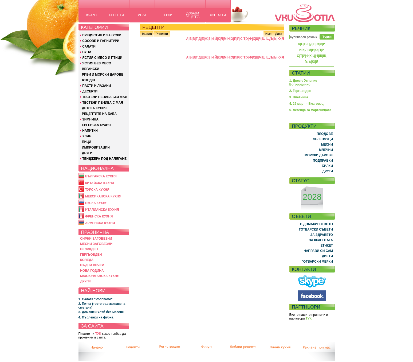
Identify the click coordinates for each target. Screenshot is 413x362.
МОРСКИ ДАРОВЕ (319, 155)
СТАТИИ (301, 73)
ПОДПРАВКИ (323, 160)
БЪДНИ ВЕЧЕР (92, 265)
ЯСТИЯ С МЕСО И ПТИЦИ (102, 58)
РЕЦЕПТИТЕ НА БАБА (99, 114)
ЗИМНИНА (90, 119)
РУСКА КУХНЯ (96, 203)
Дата (278, 34)
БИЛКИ (327, 166)
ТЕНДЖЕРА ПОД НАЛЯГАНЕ (104, 159)
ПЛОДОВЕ (325, 134)
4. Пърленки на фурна (95, 317)
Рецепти (162, 34)
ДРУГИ (87, 153)
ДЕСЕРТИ (89, 91)
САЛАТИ (89, 46)
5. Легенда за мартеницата (310, 110)
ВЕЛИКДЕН (89, 249)
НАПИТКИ (90, 131)
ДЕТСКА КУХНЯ (94, 108)
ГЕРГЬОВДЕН (91, 254)
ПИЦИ (86, 142)
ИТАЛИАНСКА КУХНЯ (102, 210)
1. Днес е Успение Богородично (303, 82)
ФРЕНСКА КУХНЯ (99, 216)
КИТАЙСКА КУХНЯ (99, 183)
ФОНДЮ (88, 80)
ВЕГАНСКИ (90, 69)
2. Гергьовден (300, 91)
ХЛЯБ (86, 136)
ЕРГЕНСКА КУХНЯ (96, 125)
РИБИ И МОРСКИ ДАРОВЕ (102, 74)
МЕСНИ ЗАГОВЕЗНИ (96, 244)
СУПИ (86, 52)
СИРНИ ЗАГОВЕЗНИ (96, 238)
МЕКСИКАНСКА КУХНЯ (103, 196)
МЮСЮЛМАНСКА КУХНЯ (99, 276)
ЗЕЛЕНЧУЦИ (323, 139)
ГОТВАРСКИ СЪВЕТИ (316, 229)
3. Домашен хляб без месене (101, 312)
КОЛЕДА (86, 260)
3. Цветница (298, 97)
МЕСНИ (327, 144)
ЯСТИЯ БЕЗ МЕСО (96, 63)
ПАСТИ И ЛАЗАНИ (96, 86)
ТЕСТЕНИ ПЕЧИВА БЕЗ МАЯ (104, 97)
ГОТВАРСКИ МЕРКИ (317, 261)
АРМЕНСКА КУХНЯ (100, 223)
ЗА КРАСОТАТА (321, 240)
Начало (146, 34)
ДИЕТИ (327, 256)
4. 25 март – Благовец (306, 104)
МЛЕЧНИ (326, 150)
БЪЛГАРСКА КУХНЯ (101, 176)
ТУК (98, 334)
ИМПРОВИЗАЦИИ (96, 147)
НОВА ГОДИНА (92, 271)
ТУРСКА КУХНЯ (97, 190)
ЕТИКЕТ (326, 245)
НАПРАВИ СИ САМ (318, 251)
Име (268, 34)
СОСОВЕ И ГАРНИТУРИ (100, 41)
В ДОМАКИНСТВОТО (316, 224)
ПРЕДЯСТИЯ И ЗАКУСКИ (101, 35)
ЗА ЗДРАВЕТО (321, 235)
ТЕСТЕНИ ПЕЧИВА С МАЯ (102, 102)
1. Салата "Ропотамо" (95, 299)
